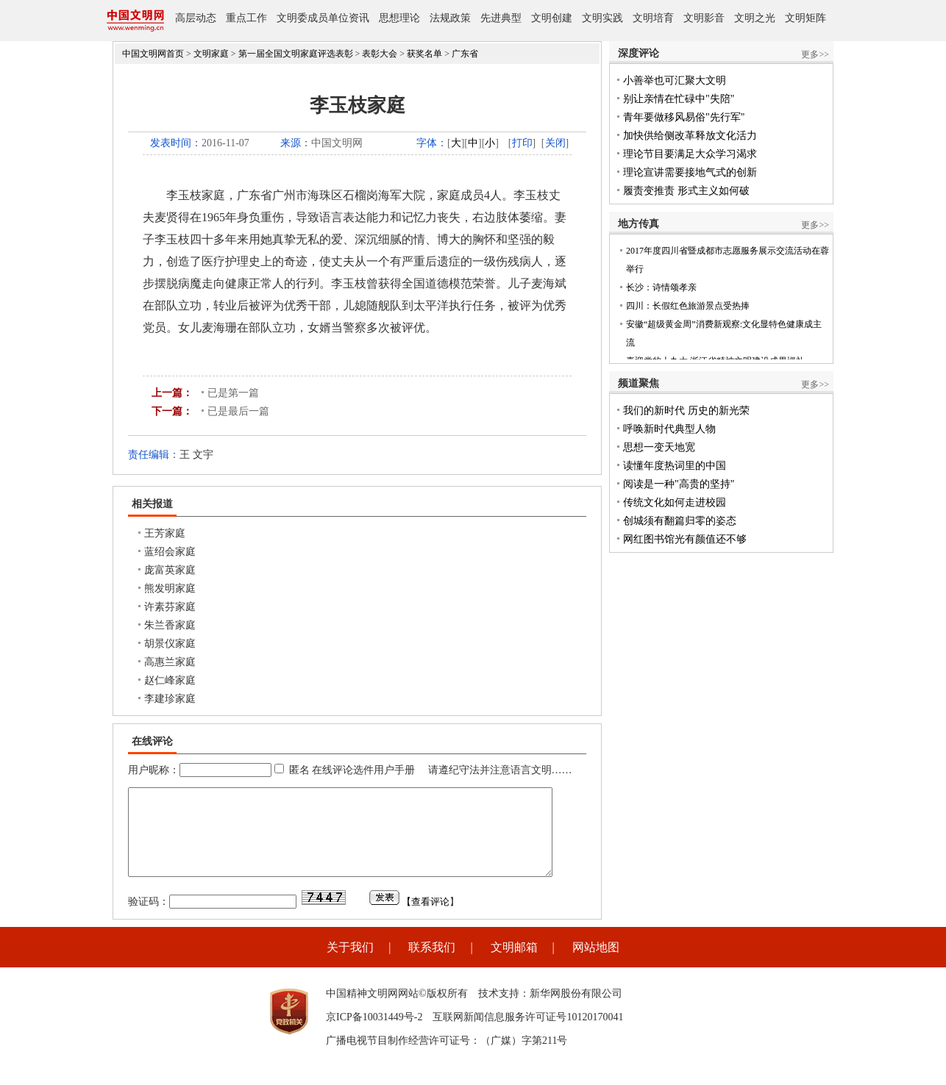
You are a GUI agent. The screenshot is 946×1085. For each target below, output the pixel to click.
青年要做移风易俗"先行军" (683, 117)
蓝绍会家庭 (170, 551)
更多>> (815, 54)
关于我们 (350, 965)
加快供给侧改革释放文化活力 (690, 135)
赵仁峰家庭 (170, 680)
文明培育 (653, 18)
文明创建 (551, 18)
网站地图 (595, 965)
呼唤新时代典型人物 (669, 428)
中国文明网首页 (153, 54)
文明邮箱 (514, 965)
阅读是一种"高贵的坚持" (678, 484)
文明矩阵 (805, 18)
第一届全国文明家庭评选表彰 (295, 54)
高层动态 (195, 18)
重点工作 (246, 18)
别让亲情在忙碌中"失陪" (678, 98)
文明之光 (754, 18)
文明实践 (602, 18)
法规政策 (450, 18)
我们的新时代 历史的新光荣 (686, 410)
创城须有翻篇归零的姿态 (679, 520)
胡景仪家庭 (170, 643)
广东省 (465, 54)
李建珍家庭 (170, 698)
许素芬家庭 (170, 606)
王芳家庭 (164, 533)
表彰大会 (379, 54)
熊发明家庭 (170, 588)
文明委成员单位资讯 (323, 18)
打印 (522, 142)
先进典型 (501, 18)
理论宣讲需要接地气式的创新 (690, 172)
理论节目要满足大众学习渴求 (690, 154)
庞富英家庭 (170, 570)
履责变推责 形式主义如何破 (686, 190)
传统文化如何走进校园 (674, 502)
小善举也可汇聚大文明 (674, 80)
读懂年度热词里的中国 (674, 465)
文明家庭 (211, 54)
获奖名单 (424, 54)
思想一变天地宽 (659, 447)
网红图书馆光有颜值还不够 (685, 539)
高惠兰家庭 (170, 661)
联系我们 (431, 965)
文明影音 (704, 18)
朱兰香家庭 (170, 625)
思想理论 (399, 18)
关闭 (555, 142)
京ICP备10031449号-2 (374, 1034)
